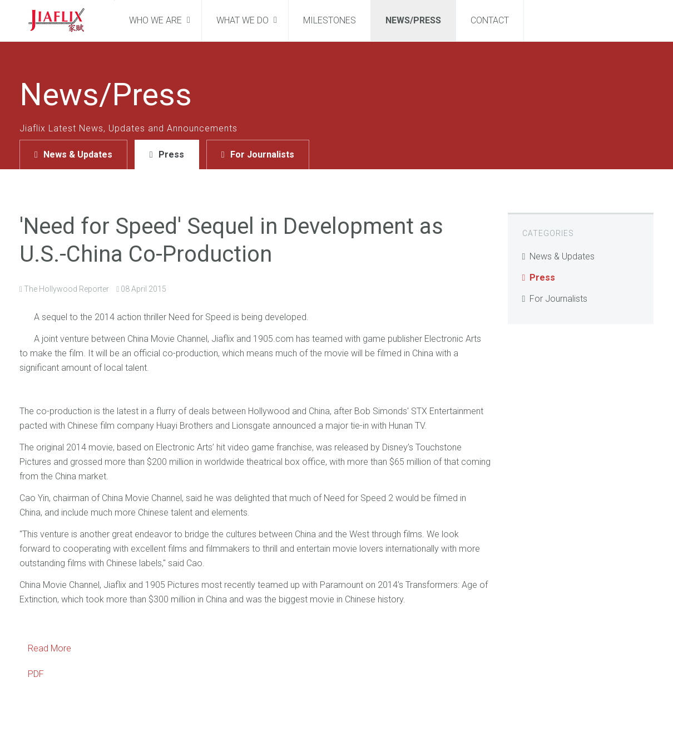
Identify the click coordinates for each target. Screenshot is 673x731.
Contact (490, 20)
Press (171, 154)
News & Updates (77, 154)
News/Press (413, 20)
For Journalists (262, 154)
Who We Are (156, 20)
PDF (36, 674)
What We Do (243, 20)
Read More (49, 648)
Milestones (329, 20)
